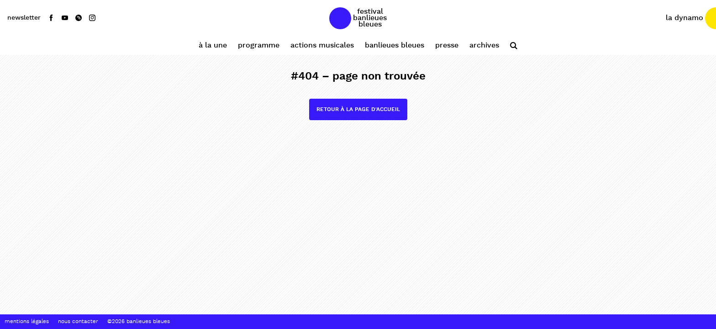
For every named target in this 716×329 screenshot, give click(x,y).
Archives (484, 45)
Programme (258, 45)
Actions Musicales (322, 45)
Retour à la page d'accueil (358, 109)
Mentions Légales (27, 321)
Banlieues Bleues (394, 45)
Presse (446, 45)
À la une (213, 45)
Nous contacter (78, 321)
